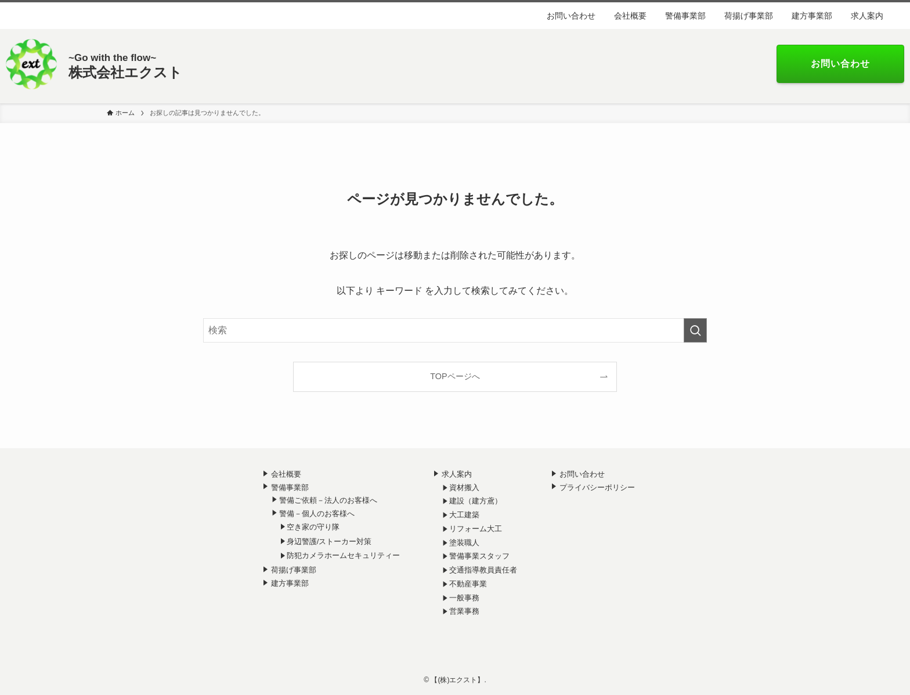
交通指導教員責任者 (483, 570)
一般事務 (464, 597)
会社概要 (286, 474)
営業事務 (464, 611)
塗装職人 (464, 542)
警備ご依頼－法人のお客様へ (328, 500)
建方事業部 (290, 583)
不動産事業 (468, 583)
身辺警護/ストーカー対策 (329, 541)
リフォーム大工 (475, 528)
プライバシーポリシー (597, 487)
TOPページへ (454, 376)
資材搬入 (464, 487)
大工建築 (464, 514)
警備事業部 (290, 487)
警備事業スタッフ (479, 556)
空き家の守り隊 (313, 527)
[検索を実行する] (695, 330)
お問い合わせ (582, 474)
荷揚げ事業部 (293, 570)
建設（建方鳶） (475, 500)
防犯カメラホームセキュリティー (343, 555)
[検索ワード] (455, 330)
